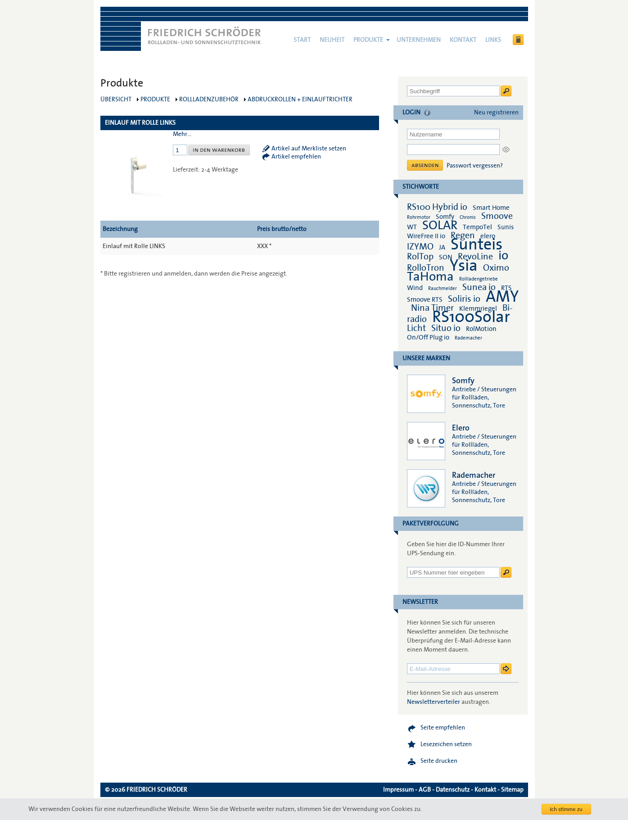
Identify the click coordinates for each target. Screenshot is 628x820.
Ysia (464, 265)
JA (443, 247)
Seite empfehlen (442, 727)
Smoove (497, 216)
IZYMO (420, 247)
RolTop (420, 257)
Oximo (496, 268)
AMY (502, 296)
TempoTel (477, 227)
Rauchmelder (442, 288)
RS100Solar (471, 317)
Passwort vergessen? (475, 165)
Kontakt (463, 40)
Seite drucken (438, 761)
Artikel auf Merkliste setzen (308, 148)
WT (412, 227)
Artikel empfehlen (296, 156)
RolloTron (425, 268)
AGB (425, 789)
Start (302, 40)
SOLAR (439, 225)
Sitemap (512, 789)
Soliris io (464, 299)
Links (493, 40)
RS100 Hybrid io (437, 207)
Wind (415, 288)
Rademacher (468, 338)
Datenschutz (453, 789)
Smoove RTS (425, 299)
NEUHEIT (332, 40)
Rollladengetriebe (478, 279)
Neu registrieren (496, 112)
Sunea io (479, 287)
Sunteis (476, 244)
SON (445, 257)
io (503, 255)
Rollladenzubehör (209, 99)
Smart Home (491, 208)
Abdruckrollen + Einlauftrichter (300, 99)
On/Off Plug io (428, 337)
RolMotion (481, 329)
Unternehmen (419, 40)
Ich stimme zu (566, 809)
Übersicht (115, 99)
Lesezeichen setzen (446, 744)
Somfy (445, 217)
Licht (416, 328)
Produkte (368, 40)
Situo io (446, 328)
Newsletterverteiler (433, 702)
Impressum (398, 789)
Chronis (468, 217)
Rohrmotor (418, 217)
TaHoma (430, 276)
